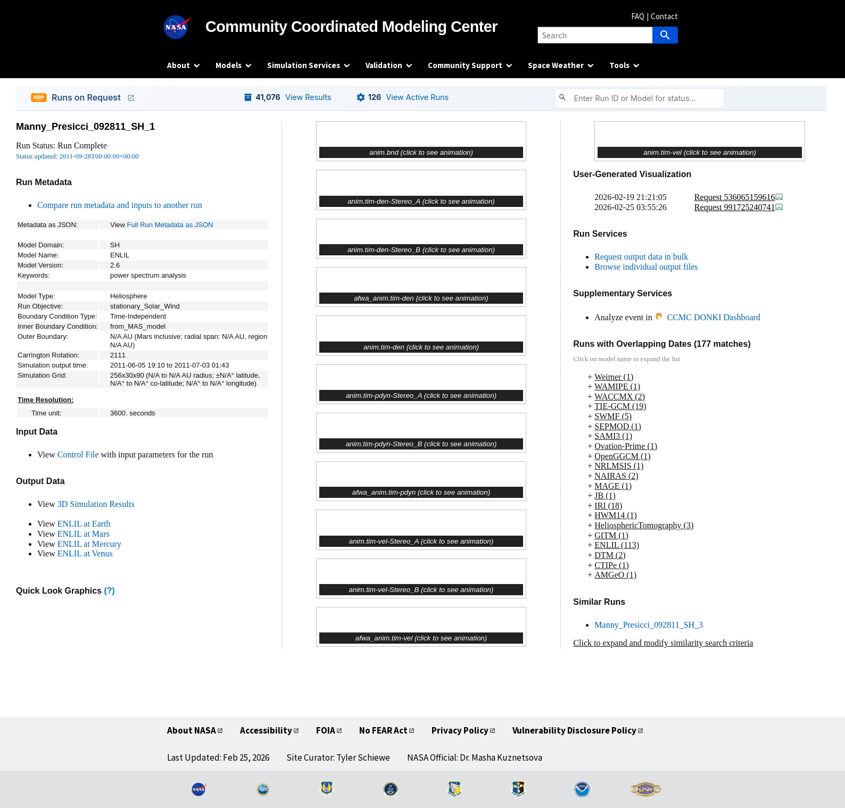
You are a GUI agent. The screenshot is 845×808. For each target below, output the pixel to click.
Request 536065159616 (739, 197)
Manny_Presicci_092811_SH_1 (85, 126)
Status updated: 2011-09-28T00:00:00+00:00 (77, 156)
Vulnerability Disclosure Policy (574, 730)
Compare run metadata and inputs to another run (119, 205)
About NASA (191, 730)
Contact (664, 16)
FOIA (325, 730)
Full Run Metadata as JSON (170, 225)
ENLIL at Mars (83, 533)
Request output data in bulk (641, 256)
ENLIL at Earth (84, 523)
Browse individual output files (646, 266)
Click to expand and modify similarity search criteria (663, 642)
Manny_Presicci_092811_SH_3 (648, 624)
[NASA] (186, 27)
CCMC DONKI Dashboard (707, 317)
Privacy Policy (460, 730)
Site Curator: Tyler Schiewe (338, 757)
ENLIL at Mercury (89, 543)
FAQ (637, 16)
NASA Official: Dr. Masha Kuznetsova (474, 757)
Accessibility (266, 730)
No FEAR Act (383, 730)
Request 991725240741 (739, 207)
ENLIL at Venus (85, 553)
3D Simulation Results (96, 504)
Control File (78, 454)
